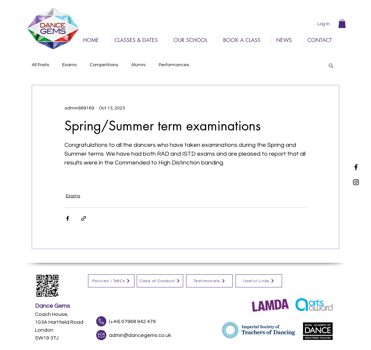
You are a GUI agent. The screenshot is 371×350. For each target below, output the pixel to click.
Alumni (138, 65)
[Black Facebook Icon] (356, 167)
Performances (174, 65)
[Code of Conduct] (160, 280)
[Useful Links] (259, 280)
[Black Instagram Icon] (356, 182)
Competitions (104, 65)
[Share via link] (83, 218)
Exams (69, 65)
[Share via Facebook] (67, 218)
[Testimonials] (209, 280)
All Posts (40, 65)
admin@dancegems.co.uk (140, 335)
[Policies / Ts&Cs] (111, 280)
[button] (342, 23)
